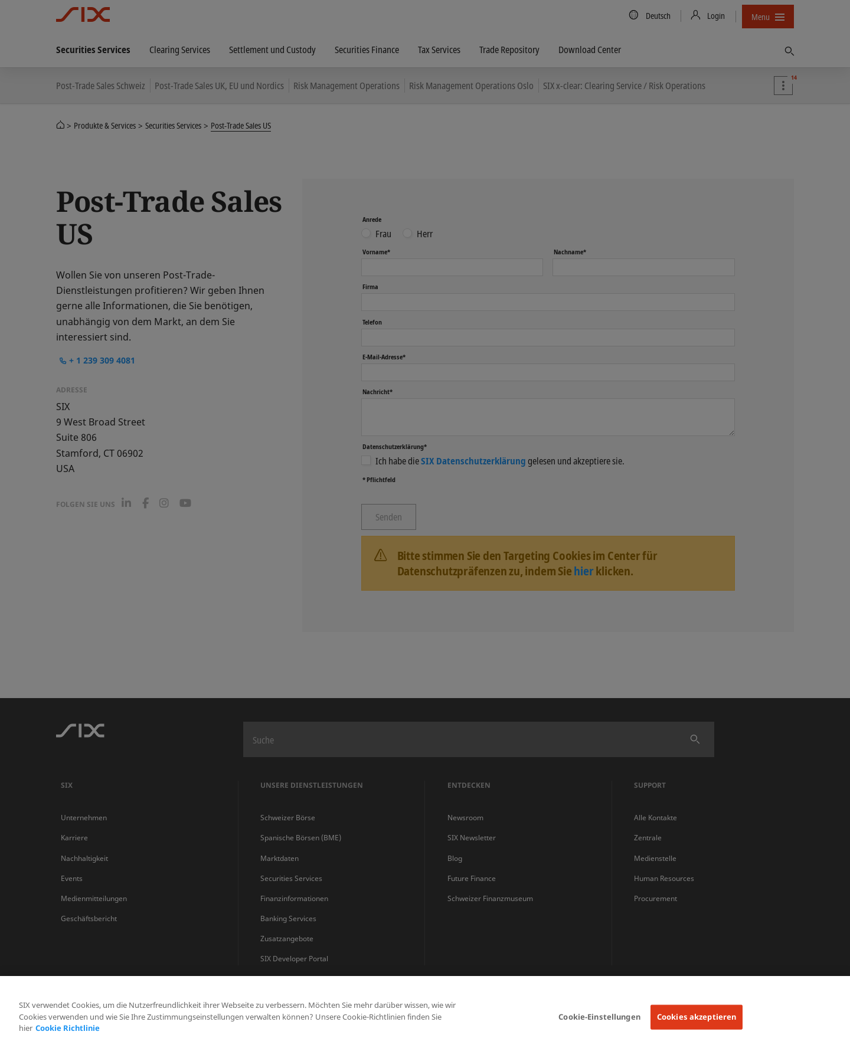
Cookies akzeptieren (696, 1016)
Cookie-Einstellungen (599, 1016)
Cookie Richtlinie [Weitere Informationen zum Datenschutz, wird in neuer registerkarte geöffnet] (67, 1028)
